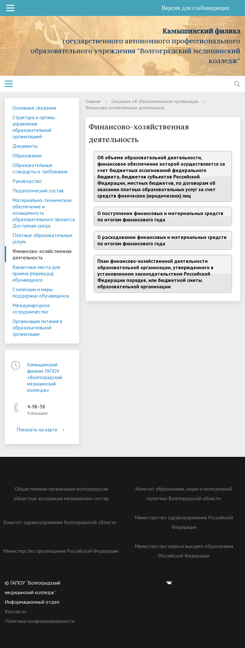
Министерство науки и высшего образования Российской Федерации (184, 551)
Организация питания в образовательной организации (37, 327)
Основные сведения (34, 107)
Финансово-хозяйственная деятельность (41, 254)
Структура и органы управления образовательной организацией (33, 127)
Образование (27, 155)
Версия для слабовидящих (200, 7)
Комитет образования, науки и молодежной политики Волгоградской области (183, 493)
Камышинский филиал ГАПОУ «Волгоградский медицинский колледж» (44, 377)
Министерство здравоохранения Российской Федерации (184, 522)
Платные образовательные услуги (42, 238)
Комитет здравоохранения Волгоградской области (59, 522)
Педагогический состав (38, 190)
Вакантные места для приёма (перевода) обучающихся (36, 273)
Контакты (15, 611)
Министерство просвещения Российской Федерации (60, 551)
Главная (92, 101)
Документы (25, 146)
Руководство (27, 181)
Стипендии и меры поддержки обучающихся (40, 292)
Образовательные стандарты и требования (39, 168)
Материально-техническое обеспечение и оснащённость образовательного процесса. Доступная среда (44, 213)
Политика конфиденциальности (40, 621)
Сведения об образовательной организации (154, 101)
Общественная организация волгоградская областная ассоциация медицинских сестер (61, 493)
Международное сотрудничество (31, 308)
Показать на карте (42, 429)
